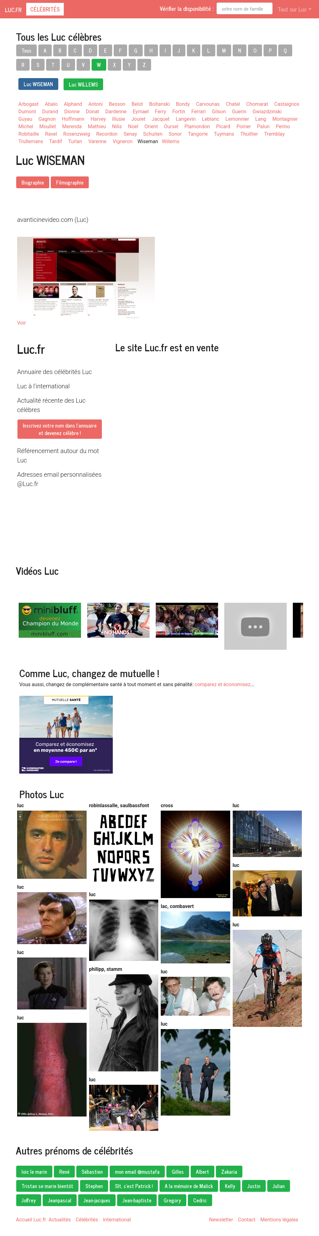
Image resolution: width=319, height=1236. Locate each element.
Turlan (75, 141)
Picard (223, 126)
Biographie (32, 182)
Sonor (175, 134)
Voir (21, 323)
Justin (253, 1186)
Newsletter (221, 1220)
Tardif (55, 141)
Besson (117, 104)
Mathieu (96, 126)
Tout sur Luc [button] (292, 9)
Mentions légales (279, 1220)
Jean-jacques (96, 1200)
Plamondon (197, 126)
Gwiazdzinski (267, 112)
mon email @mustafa (137, 1172)
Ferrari (198, 112)
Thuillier (249, 134)
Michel (26, 126)
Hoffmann (73, 119)
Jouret (138, 119)
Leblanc (210, 119)
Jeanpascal (59, 1200)
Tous (26, 50)
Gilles (178, 1172)
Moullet (47, 126)
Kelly (230, 1186)
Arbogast (28, 104)
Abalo (51, 104)
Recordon (107, 134)
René (64, 1172)
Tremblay (274, 134)
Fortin (179, 112)
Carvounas (207, 104)
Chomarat (257, 104)
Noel (133, 126)
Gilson (218, 112)
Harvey (98, 119)
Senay (130, 134)
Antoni (95, 104)
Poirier (243, 126)
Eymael (140, 112)
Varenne (97, 141)
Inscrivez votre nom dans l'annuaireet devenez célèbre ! (60, 429)
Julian (279, 1186)
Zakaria (229, 1172)
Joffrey (28, 1200)
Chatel (232, 104)
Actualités (60, 1220)
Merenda (72, 126)
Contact (246, 1220)
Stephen (94, 1186)
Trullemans (30, 141)
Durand (50, 112)
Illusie (118, 119)
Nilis (117, 126)
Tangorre (197, 134)
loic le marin (34, 1172)
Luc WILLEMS (83, 84)
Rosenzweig (77, 134)
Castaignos (287, 104)
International (117, 1220)
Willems (171, 141)
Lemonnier (237, 119)
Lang (261, 119)
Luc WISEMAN (38, 84)
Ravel (51, 134)
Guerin (239, 112)
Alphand (73, 104)
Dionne (72, 112)
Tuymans (224, 134)
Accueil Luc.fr (31, 1220)
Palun (263, 126)
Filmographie (69, 182)
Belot (137, 104)
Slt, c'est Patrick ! (134, 1186)
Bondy (183, 104)
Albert (202, 1172)
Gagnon (47, 119)
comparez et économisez (222, 684)
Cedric (200, 1200)
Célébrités (45, 9)
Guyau (25, 119)
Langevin (185, 119)
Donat (92, 112)
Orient (151, 126)
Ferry (160, 112)
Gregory (172, 1200)
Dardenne (116, 112)
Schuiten (153, 134)
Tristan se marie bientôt (47, 1186)
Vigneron (122, 141)
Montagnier (285, 119)
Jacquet (160, 119)
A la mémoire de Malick (189, 1186)
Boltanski (159, 104)
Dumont (27, 112)
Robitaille (28, 134)
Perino (283, 126)
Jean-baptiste (136, 1200)
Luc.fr (13, 9)
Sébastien (92, 1172)
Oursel (171, 126)
